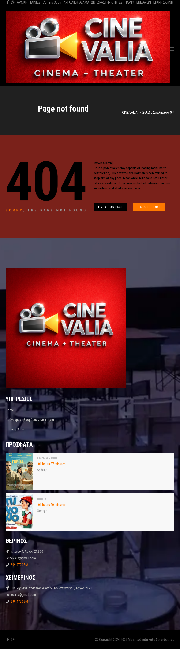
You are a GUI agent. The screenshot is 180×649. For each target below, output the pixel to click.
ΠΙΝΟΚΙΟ (43, 499)
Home (10, 410)
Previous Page (110, 207)
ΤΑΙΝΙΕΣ (35, 2)
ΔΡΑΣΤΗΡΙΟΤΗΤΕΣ (110, 2)
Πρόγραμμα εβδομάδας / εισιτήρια (30, 420)
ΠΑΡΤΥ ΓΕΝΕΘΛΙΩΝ (138, 2)
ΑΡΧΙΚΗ (22, 2)
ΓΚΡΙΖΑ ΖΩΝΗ (47, 458)
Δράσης (42, 470)
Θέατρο (42, 511)
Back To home (149, 207)
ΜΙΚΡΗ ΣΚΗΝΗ (163, 2)
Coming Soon (52, 2)
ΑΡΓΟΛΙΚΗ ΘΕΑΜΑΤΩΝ (79, 2)
